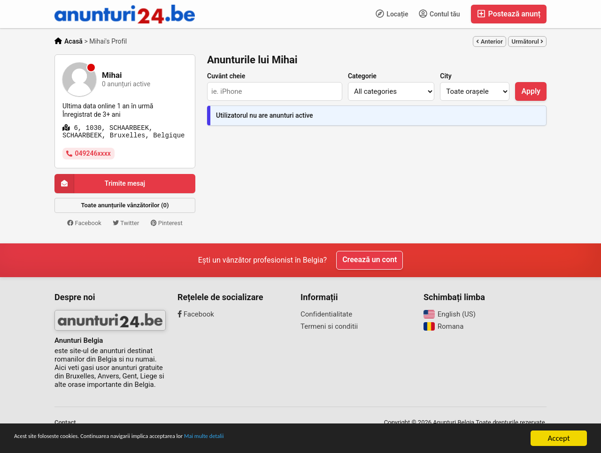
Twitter (126, 222)
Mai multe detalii (277, 439)
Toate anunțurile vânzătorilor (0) (125, 205)
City (445, 76)
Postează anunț (508, 13)
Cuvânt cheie (226, 76)
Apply (530, 91)
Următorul (527, 41)
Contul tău (439, 13)
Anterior (489, 41)
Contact (65, 422)
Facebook (84, 222)
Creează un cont (369, 260)
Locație (392, 13)
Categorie (362, 76)
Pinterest (167, 222)
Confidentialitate (326, 314)
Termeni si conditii (329, 326)
